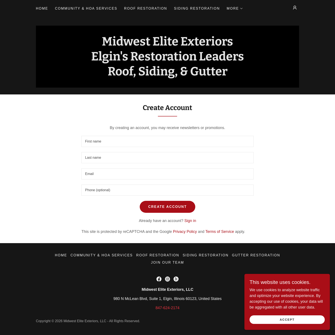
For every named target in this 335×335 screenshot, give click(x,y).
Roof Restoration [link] (145, 8)
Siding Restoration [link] (197, 8)
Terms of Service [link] (219, 231)
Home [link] (42, 8)
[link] (159, 279)
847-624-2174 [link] (167, 308)
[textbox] (167, 141)
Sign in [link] (190, 221)
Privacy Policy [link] (185, 231)
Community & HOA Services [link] (86, 8)
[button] (235, 8)
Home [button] (61, 255)
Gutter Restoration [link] (256, 255)
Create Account (167, 207)
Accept (287, 319)
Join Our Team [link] (167, 262)
